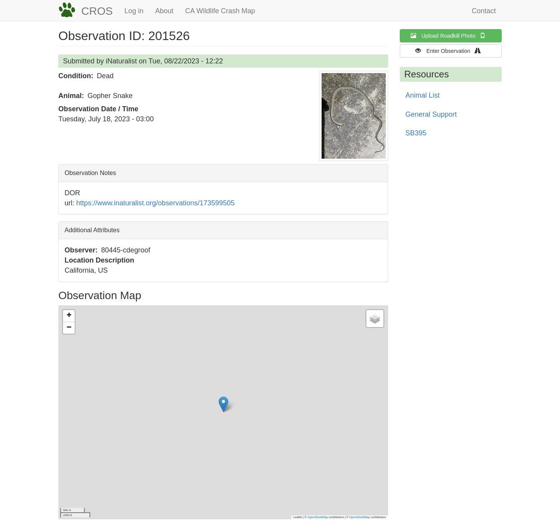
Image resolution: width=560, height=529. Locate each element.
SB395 (416, 133)
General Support (431, 114)
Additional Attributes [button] (92, 230)
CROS (97, 11)
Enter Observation (450, 50)
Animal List (423, 95)
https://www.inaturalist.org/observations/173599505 (155, 203)
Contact (484, 11)
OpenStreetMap (317, 517)
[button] (354, 116)
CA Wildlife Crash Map (220, 11)
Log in (134, 11)
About (164, 11)
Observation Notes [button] (90, 173)
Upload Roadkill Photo (451, 35)
